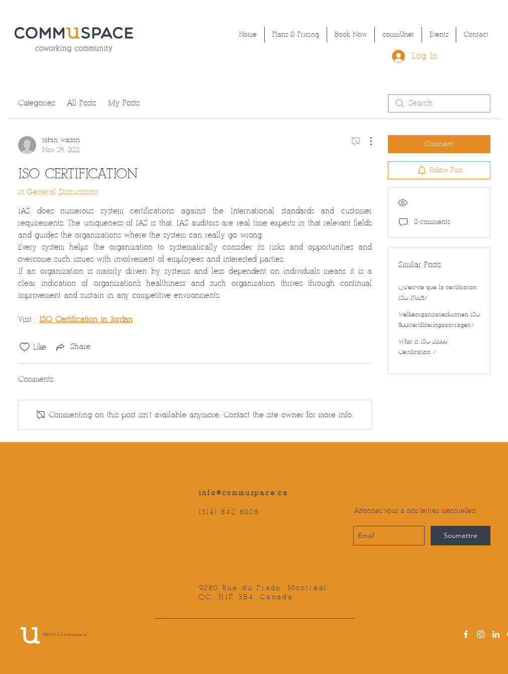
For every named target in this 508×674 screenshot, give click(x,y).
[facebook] (466, 634)
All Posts (81, 103)
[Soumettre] (460, 535)
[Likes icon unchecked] (24, 347)
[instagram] (481, 634)
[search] (439, 103)
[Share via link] (72, 347)
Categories (36, 103)
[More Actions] (366, 141)
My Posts (123, 103)
